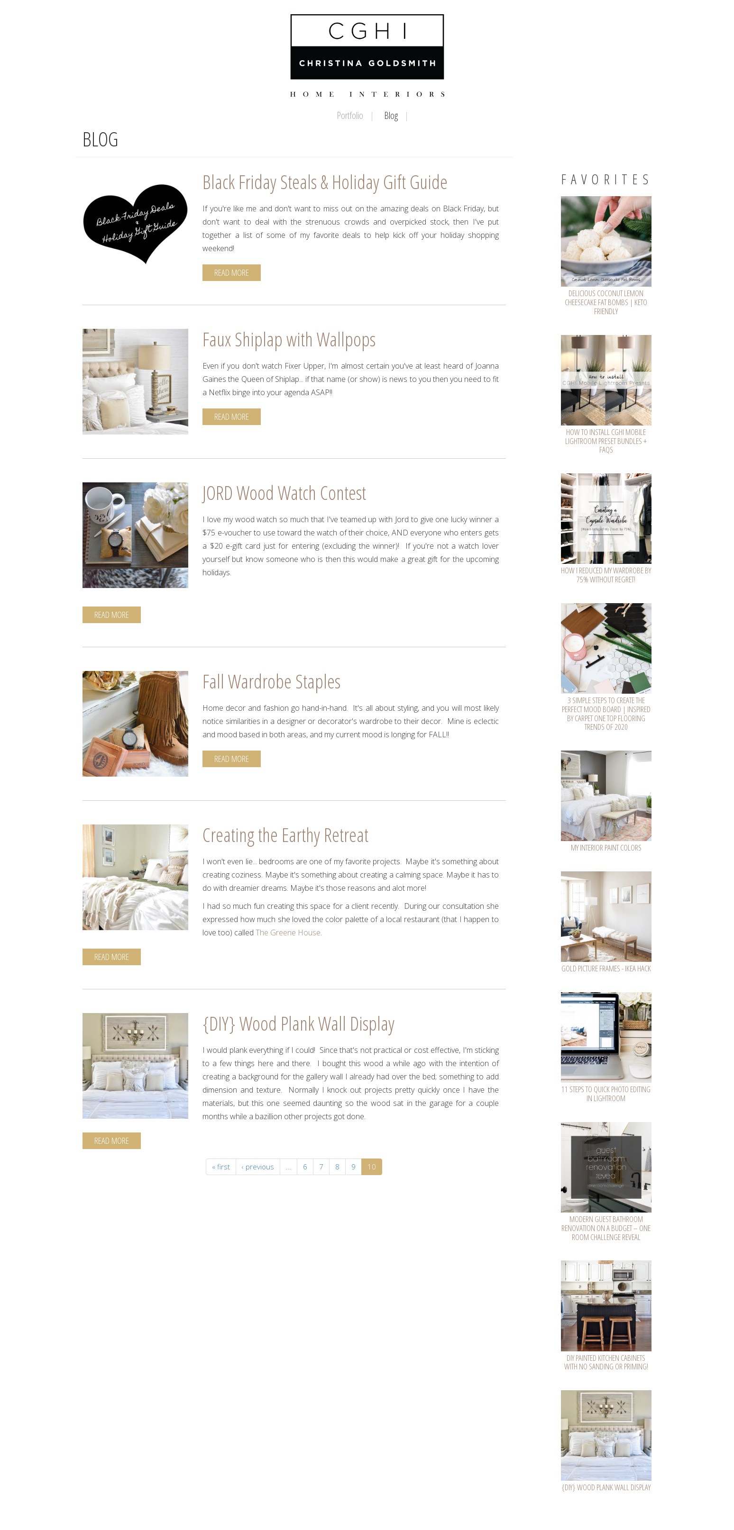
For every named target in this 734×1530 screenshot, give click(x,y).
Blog (391, 115)
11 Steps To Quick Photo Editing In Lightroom (606, 1094)
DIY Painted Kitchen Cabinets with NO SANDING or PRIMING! (606, 1362)
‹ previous (258, 1166)
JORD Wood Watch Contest (284, 493)
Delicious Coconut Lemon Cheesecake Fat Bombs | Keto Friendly (606, 302)
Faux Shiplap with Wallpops (289, 339)
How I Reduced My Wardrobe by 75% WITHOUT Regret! (606, 575)
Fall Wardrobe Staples (271, 681)
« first (221, 1166)
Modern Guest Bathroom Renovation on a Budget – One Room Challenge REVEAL (606, 1227)
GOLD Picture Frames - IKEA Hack (606, 968)
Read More (231, 272)
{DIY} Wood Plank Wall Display (298, 1023)
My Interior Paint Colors (606, 847)
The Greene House (288, 932)
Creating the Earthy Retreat (285, 835)
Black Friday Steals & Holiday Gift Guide (325, 182)
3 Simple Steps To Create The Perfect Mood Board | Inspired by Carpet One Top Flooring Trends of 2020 (606, 713)
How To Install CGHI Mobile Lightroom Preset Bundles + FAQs (606, 440)
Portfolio (350, 115)
